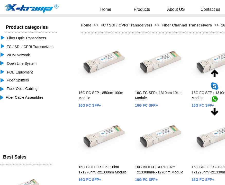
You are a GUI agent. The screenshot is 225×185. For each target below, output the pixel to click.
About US (173, 9)
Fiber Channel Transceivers (186, 25)
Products (146, 9)
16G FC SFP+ (89, 105)
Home (118, 9)
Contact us (200, 9)
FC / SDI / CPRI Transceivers (126, 25)
